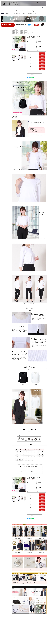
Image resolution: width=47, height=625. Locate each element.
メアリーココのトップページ (15, 29)
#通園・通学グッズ (35, 13)
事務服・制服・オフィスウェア (15, 30)
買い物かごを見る (42, 7)
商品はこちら (19, 117)
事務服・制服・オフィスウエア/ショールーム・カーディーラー (27, 32)
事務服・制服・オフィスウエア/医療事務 (24, 31)
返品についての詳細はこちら (32, 74)
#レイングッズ (30, 13)
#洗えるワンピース (18, 13)
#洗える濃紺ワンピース (24, 13)
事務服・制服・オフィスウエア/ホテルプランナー (26, 33)
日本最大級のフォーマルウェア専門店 (18, 3)
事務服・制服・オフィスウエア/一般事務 (24, 30)
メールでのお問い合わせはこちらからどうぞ (41, 3)
